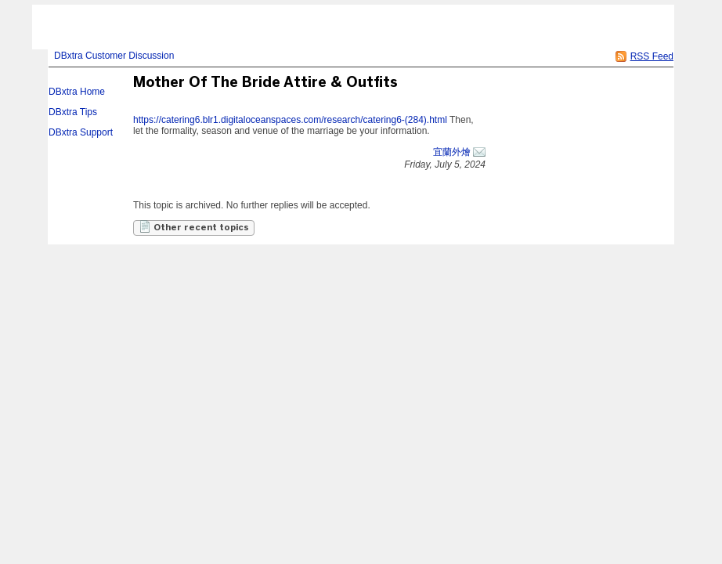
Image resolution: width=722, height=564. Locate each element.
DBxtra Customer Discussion (114, 55)
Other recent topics (194, 226)
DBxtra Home (77, 91)
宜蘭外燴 (452, 151)
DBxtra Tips (73, 112)
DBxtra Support (81, 132)
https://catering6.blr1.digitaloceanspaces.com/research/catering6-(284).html (290, 119)
